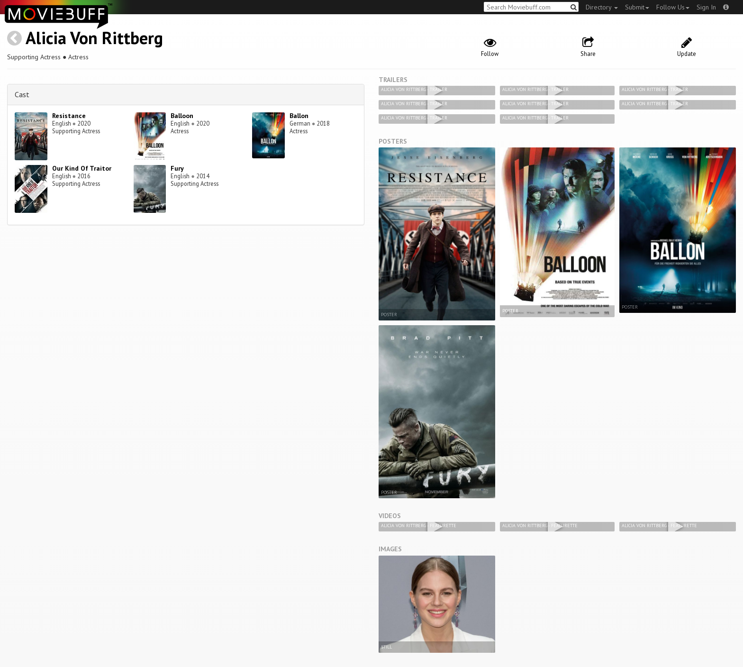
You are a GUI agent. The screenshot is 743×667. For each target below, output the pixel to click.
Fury (177, 168)
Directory (602, 7)
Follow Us (672, 7)
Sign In (706, 7)
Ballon (299, 115)
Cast (22, 94)
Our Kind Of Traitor (81, 168)
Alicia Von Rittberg (94, 38)
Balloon (182, 115)
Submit (637, 7)
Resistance (69, 115)
